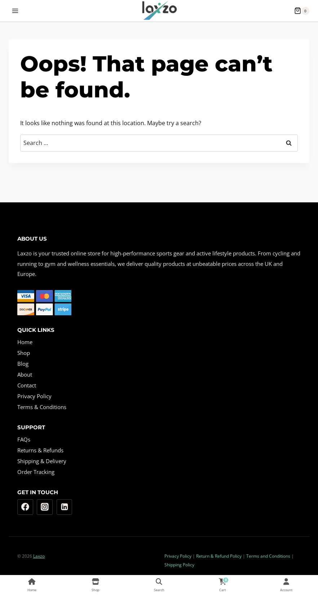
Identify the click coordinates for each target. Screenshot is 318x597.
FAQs (23, 439)
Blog (22, 363)
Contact (26, 385)
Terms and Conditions (268, 556)
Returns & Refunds (40, 450)
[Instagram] (45, 507)
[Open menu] (15, 10)
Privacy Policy (34, 396)
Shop (23, 352)
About (24, 374)
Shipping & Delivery (41, 461)
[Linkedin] (64, 507)
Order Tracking (35, 471)
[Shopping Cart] (301, 11)
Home (24, 342)
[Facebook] (25, 507)
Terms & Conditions (41, 407)
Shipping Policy (179, 565)
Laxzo (39, 556)
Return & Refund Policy (219, 556)
